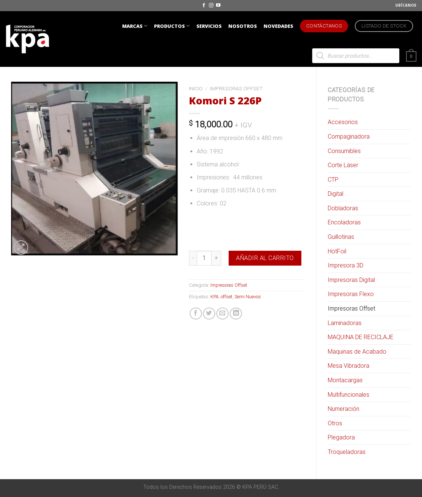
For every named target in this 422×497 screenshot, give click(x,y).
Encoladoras (344, 222)
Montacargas (345, 380)
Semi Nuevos (248, 296)
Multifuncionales (348, 394)
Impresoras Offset (351, 308)
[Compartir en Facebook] (196, 314)
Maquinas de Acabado (357, 351)
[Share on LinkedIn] (236, 314)
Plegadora (341, 437)
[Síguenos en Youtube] (218, 5)
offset (226, 296)
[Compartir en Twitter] (209, 314)
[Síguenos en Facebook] (204, 5)
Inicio (196, 88)
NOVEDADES (278, 26)
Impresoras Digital (351, 279)
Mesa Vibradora (348, 365)
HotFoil (337, 251)
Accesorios (343, 122)
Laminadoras (345, 323)
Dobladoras (343, 208)
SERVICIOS (209, 26)
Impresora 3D (345, 265)
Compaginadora (349, 136)
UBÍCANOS (405, 5)
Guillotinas (341, 236)
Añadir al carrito (265, 258)
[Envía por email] (222, 314)
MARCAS (134, 25)
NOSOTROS (242, 26)
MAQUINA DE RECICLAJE (360, 337)
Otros (335, 423)
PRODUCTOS (172, 25)
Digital (335, 193)
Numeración (343, 408)
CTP (333, 179)
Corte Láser (343, 165)
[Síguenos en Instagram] (211, 5)
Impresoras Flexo (351, 294)
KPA (214, 296)
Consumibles (344, 151)
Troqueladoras (347, 451)
